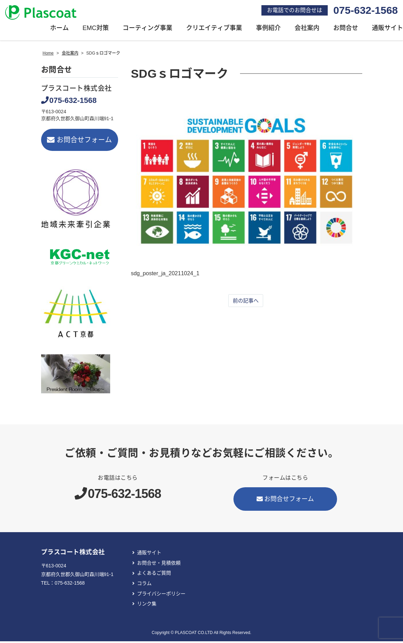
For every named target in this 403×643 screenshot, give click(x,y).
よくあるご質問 (154, 575)
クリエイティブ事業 (214, 29)
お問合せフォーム (79, 142)
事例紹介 (268, 29)
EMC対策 (96, 29)
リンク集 (146, 605)
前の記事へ (245, 303)
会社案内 (307, 29)
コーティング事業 (147, 29)
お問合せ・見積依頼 (159, 565)
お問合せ (345, 29)
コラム (144, 585)
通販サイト (149, 554)
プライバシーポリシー (161, 595)
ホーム (59, 29)
